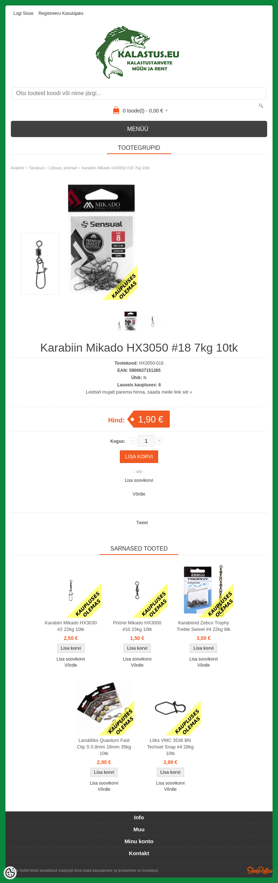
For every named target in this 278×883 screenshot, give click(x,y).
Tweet (142, 522)
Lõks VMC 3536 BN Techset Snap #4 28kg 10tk (170, 747)
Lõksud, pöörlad (63, 168)
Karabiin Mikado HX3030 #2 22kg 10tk (71, 626)
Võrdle (139, 494)
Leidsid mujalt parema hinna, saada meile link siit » (139, 392)
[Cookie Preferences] (10, 872)
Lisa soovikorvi (139, 480)
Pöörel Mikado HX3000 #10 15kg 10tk (137, 626)
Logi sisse (23, 13)
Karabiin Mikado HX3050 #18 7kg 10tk (116, 168)
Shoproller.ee (260, 870)
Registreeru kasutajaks (60, 13)
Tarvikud (36, 168)
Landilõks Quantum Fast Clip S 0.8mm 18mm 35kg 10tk (104, 747)
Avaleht (17, 168)
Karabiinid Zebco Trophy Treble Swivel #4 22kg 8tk (203, 626)
